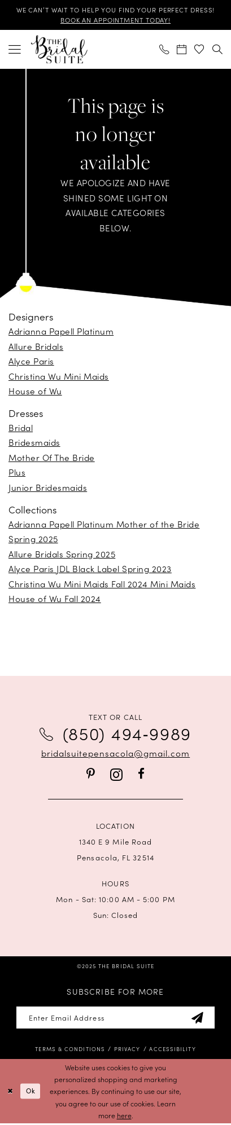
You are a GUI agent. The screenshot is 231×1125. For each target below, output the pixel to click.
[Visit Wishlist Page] (199, 50)
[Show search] (217, 50)
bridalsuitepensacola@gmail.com (115, 753)
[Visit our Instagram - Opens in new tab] (116, 775)
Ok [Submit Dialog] (32, 1092)
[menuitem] (15, 49)
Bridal (20, 428)
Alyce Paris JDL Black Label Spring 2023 (90, 569)
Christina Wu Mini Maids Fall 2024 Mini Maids (101, 584)
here (124, 1117)
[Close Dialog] (10, 1092)
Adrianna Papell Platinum (61, 332)
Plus (16, 473)
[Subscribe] (200, 1018)
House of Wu (35, 392)
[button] (15, 49)
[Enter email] (115, 1018)
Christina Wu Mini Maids (58, 377)
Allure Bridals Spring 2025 (61, 554)
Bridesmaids (34, 443)
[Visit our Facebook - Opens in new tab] (141, 775)
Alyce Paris (31, 362)
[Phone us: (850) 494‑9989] (164, 50)
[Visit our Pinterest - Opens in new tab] (90, 775)
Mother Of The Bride (51, 458)
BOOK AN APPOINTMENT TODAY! (115, 20)
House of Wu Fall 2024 (54, 599)
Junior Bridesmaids (47, 488)
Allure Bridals (35, 347)
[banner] (59, 50)
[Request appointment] (182, 50)
